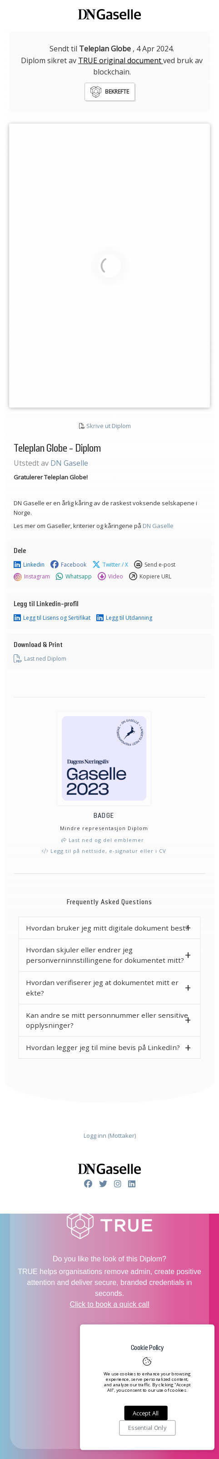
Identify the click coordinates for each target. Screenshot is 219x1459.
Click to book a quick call (109, 1304)
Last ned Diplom (40, 659)
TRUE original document (120, 60)
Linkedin (29, 565)
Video (110, 577)
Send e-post (154, 565)
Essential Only (147, 1428)
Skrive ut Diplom (108, 426)
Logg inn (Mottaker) (110, 1135)
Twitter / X (110, 565)
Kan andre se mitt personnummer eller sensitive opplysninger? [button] (107, 1020)
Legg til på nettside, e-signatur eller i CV (104, 850)
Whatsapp (74, 577)
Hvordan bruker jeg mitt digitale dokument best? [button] (107, 927)
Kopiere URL (150, 577)
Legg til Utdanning (124, 618)
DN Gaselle (69, 463)
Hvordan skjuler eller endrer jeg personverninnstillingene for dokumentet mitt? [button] (105, 955)
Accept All (146, 1413)
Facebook (68, 565)
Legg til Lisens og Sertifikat (52, 618)
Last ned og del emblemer (102, 840)
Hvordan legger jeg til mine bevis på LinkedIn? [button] (103, 1047)
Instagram (32, 576)
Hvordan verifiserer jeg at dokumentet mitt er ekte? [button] (102, 987)
